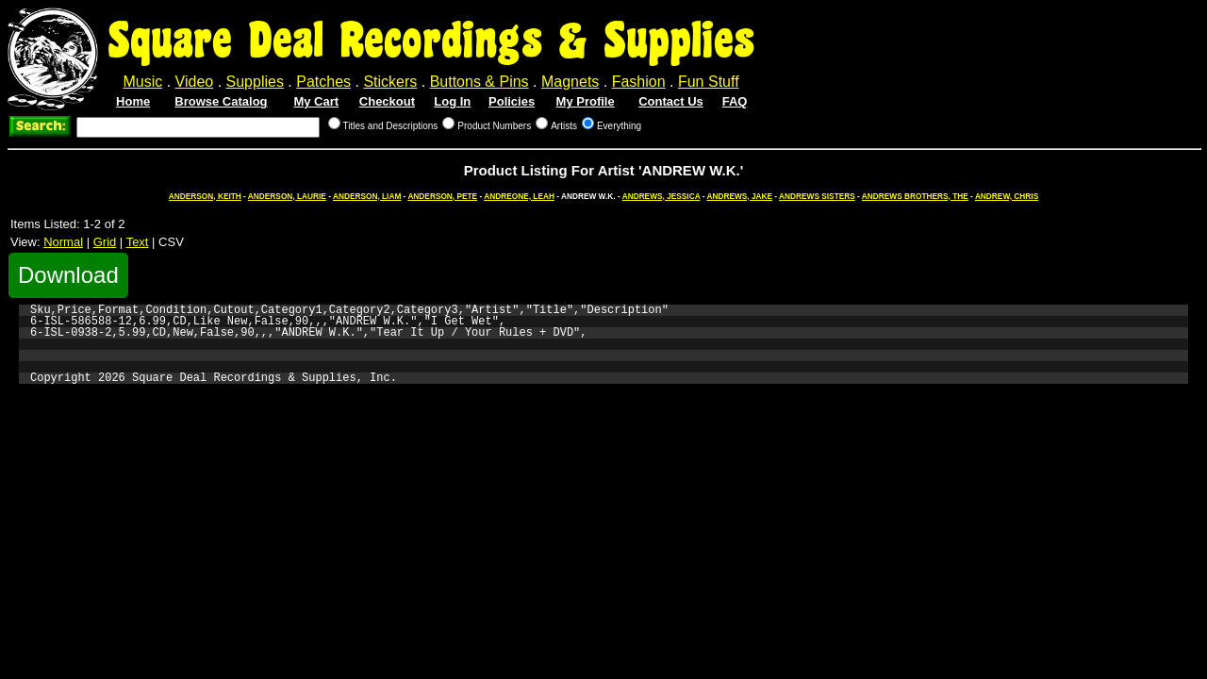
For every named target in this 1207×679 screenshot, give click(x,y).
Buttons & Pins (479, 82)
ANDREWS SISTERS (817, 196)
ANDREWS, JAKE (739, 196)
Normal (63, 242)
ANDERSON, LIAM (367, 196)
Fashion (639, 82)
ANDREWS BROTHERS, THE (915, 196)
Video (194, 82)
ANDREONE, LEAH (519, 196)
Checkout (387, 101)
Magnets (570, 82)
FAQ (735, 101)
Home (133, 101)
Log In (452, 101)
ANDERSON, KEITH (205, 196)
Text (137, 242)
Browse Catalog (220, 101)
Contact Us (670, 101)
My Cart (316, 101)
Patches (323, 82)
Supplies (255, 82)
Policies (511, 101)
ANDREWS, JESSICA (661, 196)
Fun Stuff (708, 82)
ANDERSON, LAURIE (287, 196)
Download (68, 275)
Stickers (390, 82)
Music (142, 82)
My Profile (585, 101)
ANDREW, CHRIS (1006, 196)
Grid (105, 242)
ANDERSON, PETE (442, 196)
